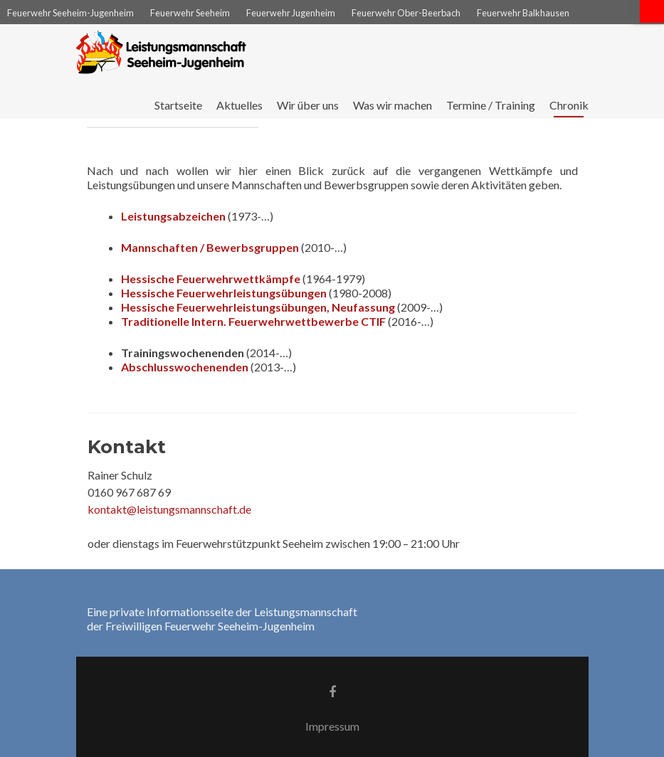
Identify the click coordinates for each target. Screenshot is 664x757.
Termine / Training (490, 105)
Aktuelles (239, 105)
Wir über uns (308, 105)
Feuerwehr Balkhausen (523, 12)
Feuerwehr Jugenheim (290, 12)
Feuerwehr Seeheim (190, 12)
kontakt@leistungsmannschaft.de (169, 509)
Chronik (569, 105)
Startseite (178, 105)
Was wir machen (392, 105)
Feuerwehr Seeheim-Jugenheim (70, 12)
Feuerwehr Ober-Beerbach (406, 12)
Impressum (332, 726)
